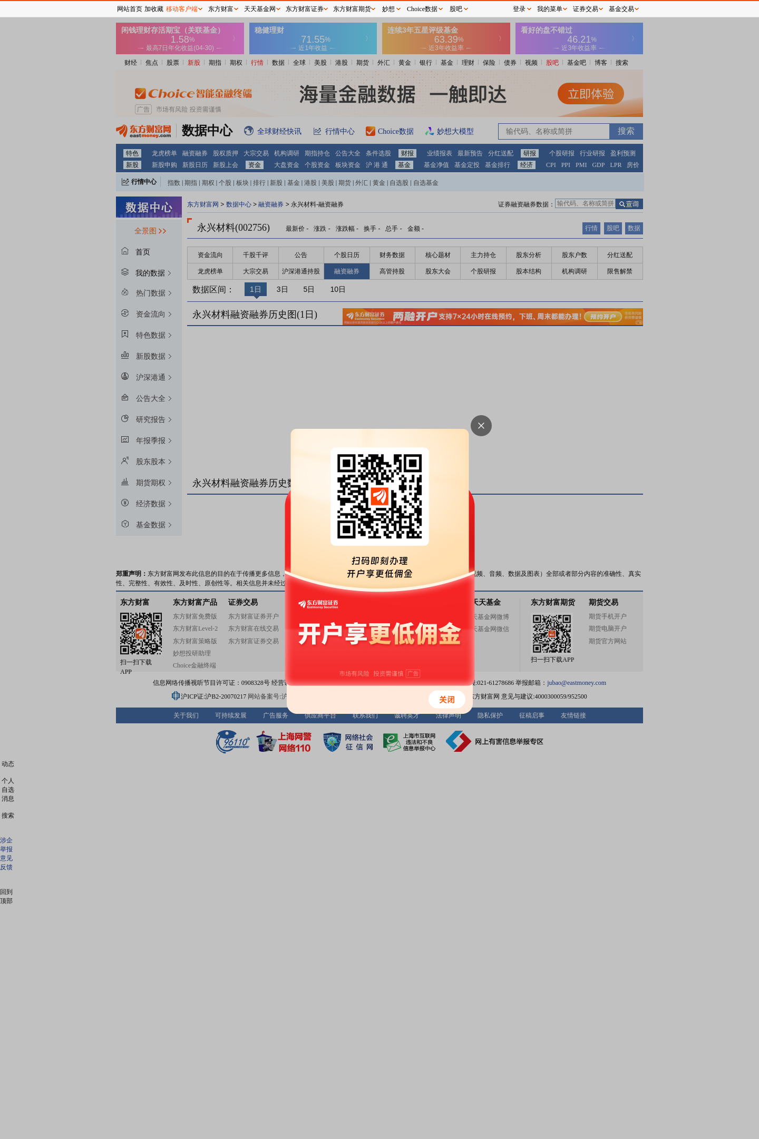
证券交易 (585, 9)
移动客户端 (182, 9)
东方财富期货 (352, 9)
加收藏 (153, 9)
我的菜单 (549, 9)
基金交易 (621, 9)
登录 (519, 9)
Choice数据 (422, 9)
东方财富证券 (305, 9)
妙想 (388, 9)
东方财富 (220, 9)
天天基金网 (260, 9)
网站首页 (129, 9)
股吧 (456, 9)
